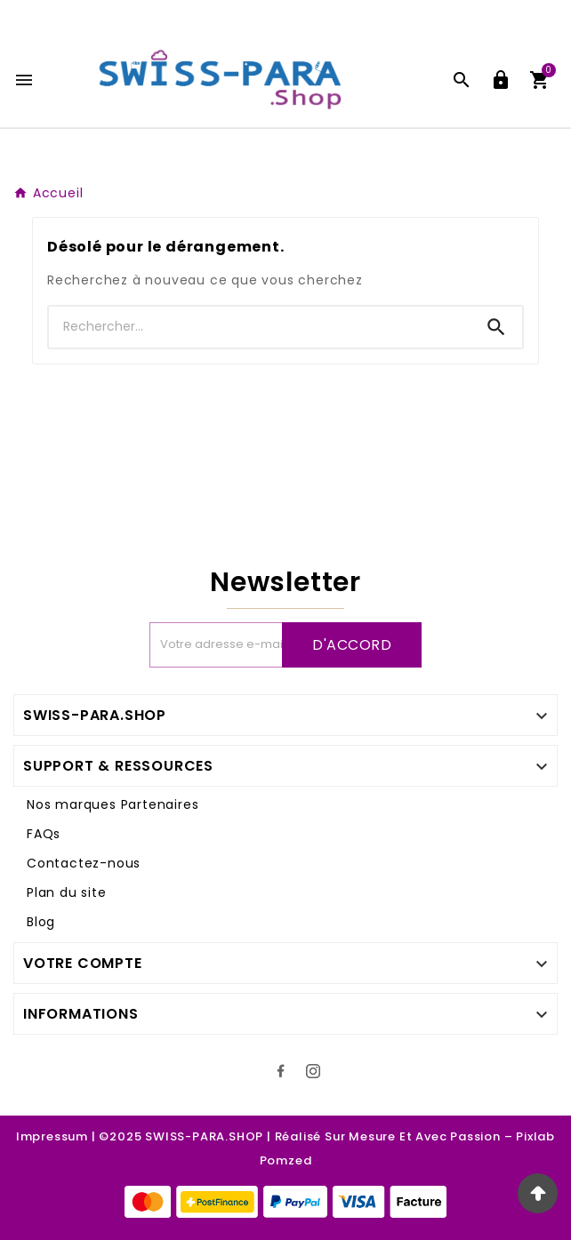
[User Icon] (500, 80)
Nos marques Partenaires (112, 804)
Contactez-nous (84, 863)
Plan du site (67, 892)
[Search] (496, 327)
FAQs (43, 834)
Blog (41, 922)
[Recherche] (259, 327)
